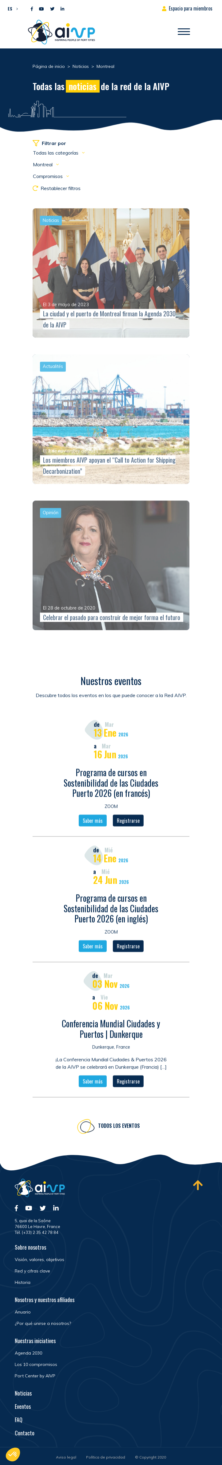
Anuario (23, 1312)
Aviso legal (66, 1457)
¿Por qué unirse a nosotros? (43, 1323)
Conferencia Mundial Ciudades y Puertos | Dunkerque (111, 1031)
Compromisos (48, 176)
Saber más (93, 823)
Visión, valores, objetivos (39, 1259)
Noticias (23, 1393)
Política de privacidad (105, 1457)
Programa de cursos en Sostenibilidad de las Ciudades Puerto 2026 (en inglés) (111, 910)
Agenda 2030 (28, 1353)
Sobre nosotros (30, 1247)
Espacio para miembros (190, 8)
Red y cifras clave (32, 1271)
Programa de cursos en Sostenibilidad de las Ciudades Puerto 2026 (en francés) (111, 784)
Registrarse (128, 823)
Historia (22, 1282)
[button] (11, 8)
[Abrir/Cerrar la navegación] (184, 32)
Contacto (24, 1433)
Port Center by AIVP (35, 1376)
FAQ (18, 1420)
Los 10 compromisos (36, 1364)
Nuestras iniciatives (35, 1341)
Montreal (43, 164)
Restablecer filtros (57, 188)
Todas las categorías (56, 153)
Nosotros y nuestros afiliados (44, 1300)
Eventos (23, 1406)
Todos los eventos (119, 1127)
